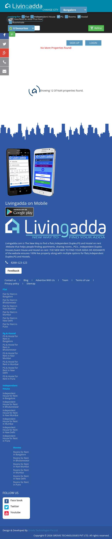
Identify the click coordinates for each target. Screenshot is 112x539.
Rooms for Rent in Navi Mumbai (21, 465)
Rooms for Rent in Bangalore (21, 453)
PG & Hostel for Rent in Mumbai (10, 363)
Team (65, 280)
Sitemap (31, 283)
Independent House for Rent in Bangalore (10, 396)
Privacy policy (12, 283)
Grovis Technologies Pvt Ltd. (43, 530)
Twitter (11, 506)
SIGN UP (74, 43)
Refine (96, 28)
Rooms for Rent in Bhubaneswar (21, 459)
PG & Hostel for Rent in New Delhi (10, 370)
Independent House (44, 16)
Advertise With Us (45, 280)
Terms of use (82, 280)
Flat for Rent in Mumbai (10, 313)
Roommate (18, 22)
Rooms (72, 16)
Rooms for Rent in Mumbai (21, 471)
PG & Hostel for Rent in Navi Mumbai (10, 356)
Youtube (12, 512)
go (12, 33)
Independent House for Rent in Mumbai (10, 421)
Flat (27, 16)
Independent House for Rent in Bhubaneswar (11, 404)
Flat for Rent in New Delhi (10, 319)
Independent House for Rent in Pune (10, 438)
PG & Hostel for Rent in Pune (10, 377)
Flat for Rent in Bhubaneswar (10, 301)
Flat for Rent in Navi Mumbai (10, 307)
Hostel (84, 16)
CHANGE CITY (50, 9)
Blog (26, 280)
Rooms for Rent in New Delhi (21, 477)
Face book (13, 500)
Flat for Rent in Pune (10, 325)
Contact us (10, 280)
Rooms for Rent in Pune (21, 483)
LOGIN (93, 43)
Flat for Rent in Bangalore (10, 295)
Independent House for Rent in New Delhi (10, 430)
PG (61, 16)
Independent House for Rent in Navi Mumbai (10, 413)
